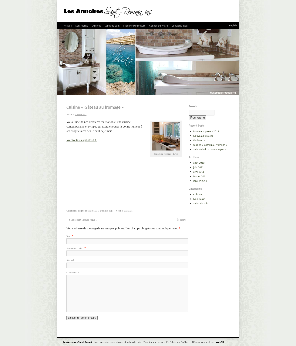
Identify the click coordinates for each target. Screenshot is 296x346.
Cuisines (96, 25)
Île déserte (199, 140)
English (233, 25)
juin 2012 (198, 167)
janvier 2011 (200, 181)
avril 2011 (198, 171)
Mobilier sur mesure (134, 25)
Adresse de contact (75, 248)
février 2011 (200, 176)
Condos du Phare (158, 25)
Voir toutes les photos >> (81, 140)
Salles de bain (112, 25)
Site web (70, 260)
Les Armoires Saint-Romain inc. (81, 342)
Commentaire (72, 272)
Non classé (199, 199)
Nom (68, 236)
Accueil (68, 25)
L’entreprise (82, 25)
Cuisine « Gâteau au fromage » (210, 145)
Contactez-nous (180, 25)
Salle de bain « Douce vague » (209, 149)
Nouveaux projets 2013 (206, 131)
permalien (128, 211)
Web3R (220, 342)
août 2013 (198, 162)
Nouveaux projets (203, 135)
